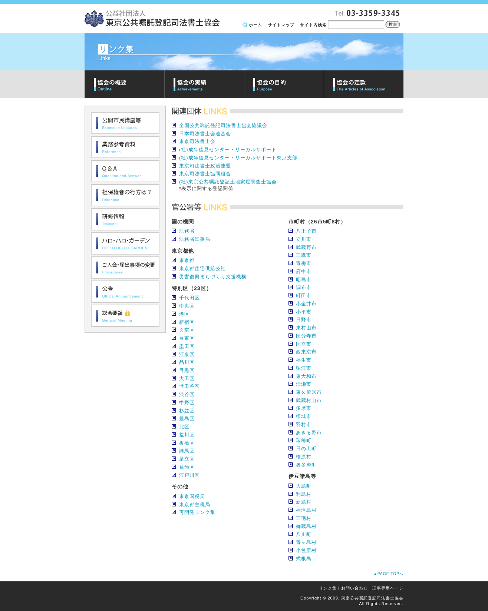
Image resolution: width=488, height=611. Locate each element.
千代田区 (189, 297)
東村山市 (306, 328)
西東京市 (306, 352)
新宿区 (187, 322)
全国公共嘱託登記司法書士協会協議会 (223, 125)
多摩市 (303, 408)
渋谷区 (187, 394)
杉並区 (187, 411)
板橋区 (187, 443)
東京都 (187, 260)
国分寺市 (306, 336)
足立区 (187, 459)
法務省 (187, 231)
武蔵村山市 (309, 400)
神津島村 (306, 510)
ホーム (255, 25)
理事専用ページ (387, 588)
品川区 (187, 362)
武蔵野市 (306, 247)
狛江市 (303, 368)
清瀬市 (303, 384)
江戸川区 (189, 475)
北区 (184, 426)
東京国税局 (192, 496)
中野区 (187, 402)
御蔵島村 (306, 526)
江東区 (187, 354)
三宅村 (303, 518)
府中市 (303, 271)
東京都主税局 (194, 504)
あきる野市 (309, 432)
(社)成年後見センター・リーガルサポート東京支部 (238, 157)
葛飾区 (187, 467)
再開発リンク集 (197, 512)
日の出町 (306, 448)
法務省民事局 (194, 239)
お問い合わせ (354, 588)
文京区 (187, 330)
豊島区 (187, 418)
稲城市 (303, 416)
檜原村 (303, 456)
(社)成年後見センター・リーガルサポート (228, 149)
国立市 (303, 344)
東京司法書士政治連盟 (205, 166)
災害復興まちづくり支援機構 (213, 276)
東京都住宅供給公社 (202, 268)
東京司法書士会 (197, 141)
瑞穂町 (303, 440)
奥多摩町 (306, 465)
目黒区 (187, 370)
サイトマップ (281, 25)
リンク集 (328, 588)
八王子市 (306, 231)
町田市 (303, 295)
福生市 (303, 360)
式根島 (303, 558)
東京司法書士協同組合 (205, 173)
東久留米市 (309, 392)
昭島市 (303, 279)
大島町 (303, 486)
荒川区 (187, 435)
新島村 (303, 502)
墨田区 (187, 346)
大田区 (187, 378)
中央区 (187, 306)
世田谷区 (189, 386)
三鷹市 (303, 255)
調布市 (303, 287)
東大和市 (306, 376)
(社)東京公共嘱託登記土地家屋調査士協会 (228, 182)
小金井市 (306, 303)
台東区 (187, 338)
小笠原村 (306, 550)
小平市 (303, 312)
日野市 (303, 319)
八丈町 (303, 534)
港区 (184, 314)
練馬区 (187, 451)
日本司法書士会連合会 (205, 133)
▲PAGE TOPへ (388, 574)
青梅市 (303, 263)
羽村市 (303, 424)
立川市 (303, 239)
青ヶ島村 (306, 542)
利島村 (303, 494)
